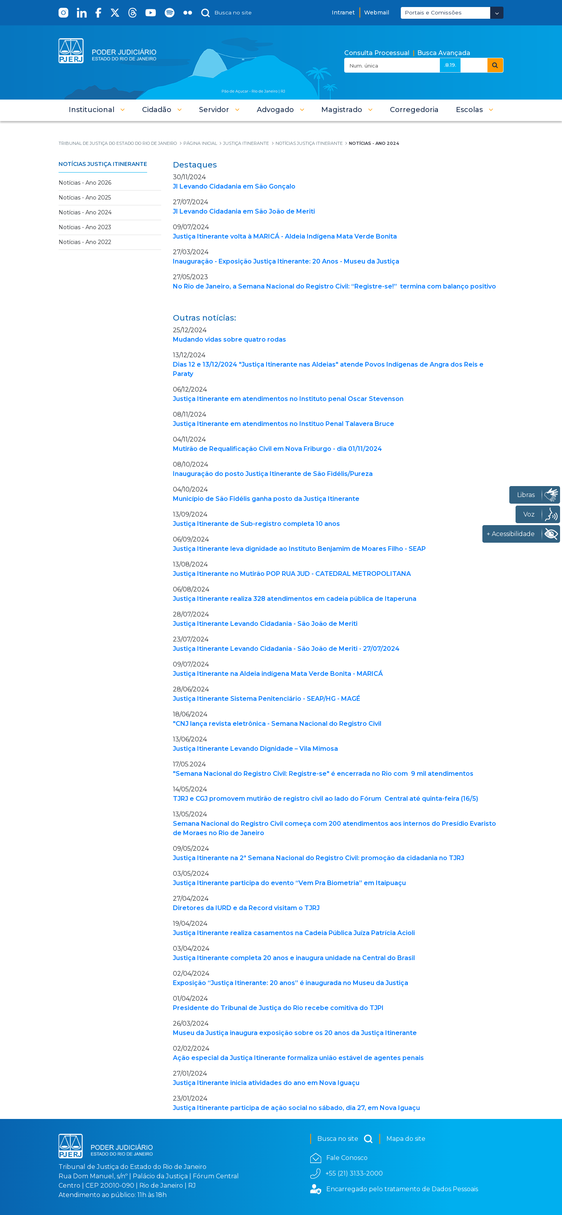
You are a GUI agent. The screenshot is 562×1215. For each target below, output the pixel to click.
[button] (97, 109)
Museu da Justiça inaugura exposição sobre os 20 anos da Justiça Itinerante (295, 1033)
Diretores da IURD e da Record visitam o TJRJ (246, 908)
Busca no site (345, 1139)
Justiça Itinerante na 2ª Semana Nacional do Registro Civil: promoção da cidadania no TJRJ (318, 858)
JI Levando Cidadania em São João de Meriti (244, 211)
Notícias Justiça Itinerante (103, 163)
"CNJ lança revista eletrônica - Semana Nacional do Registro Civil (277, 723)
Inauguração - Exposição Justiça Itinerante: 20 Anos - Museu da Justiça (286, 261)
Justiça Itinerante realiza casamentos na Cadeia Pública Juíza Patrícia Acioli (294, 933)
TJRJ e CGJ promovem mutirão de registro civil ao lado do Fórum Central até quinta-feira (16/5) (325, 798)
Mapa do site (405, 1138)
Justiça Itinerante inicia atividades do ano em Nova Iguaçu (266, 1083)
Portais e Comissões (433, 12)
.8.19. (450, 65)
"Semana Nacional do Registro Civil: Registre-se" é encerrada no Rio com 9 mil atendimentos (323, 773)
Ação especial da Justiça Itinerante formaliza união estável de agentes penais (298, 1058)
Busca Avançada (443, 53)
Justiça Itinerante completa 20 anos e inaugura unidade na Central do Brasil (294, 958)
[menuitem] (414, 109)
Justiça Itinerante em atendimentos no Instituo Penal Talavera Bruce (283, 424)
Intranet (343, 12)
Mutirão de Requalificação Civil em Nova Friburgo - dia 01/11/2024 (277, 449)
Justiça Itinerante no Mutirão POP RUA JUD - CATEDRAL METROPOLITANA (292, 573)
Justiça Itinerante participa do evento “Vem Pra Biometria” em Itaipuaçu (289, 883)
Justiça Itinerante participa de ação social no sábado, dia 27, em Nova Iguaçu (296, 1108)
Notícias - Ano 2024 (85, 212)
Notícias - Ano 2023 (85, 227)
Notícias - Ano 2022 (85, 242)
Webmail (376, 12)
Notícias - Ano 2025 (85, 197)
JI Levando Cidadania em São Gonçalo (234, 186)
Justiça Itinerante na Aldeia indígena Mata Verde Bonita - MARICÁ (278, 673)
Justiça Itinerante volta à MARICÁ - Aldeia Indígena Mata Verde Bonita (285, 236)
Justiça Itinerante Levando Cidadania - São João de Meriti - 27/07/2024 (286, 648)
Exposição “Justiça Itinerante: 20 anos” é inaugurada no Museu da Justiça (290, 983)
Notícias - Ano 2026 (85, 182)
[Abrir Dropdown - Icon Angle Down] (496, 13)
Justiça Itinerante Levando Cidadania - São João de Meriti (265, 623)
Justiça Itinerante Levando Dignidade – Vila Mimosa (255, 748)
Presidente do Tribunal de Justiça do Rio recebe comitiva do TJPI (278, 1008)
